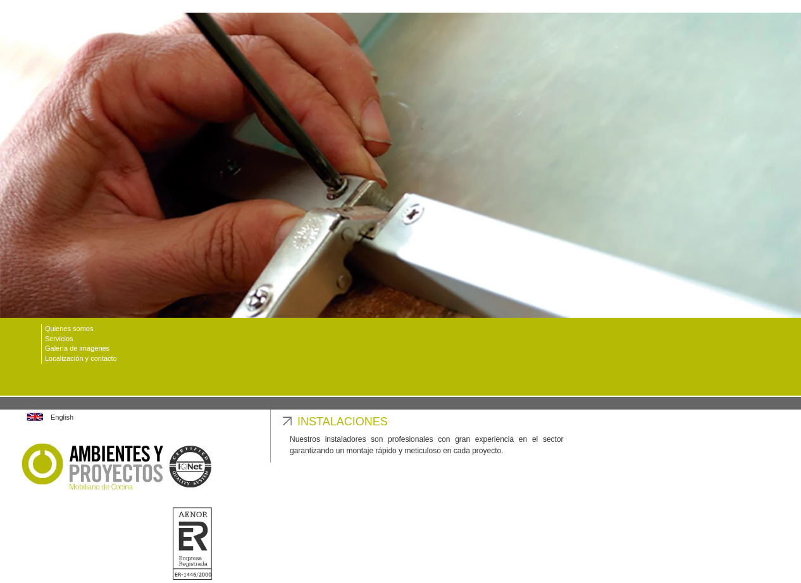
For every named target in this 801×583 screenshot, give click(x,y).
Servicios (59, 338)
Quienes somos (69, 328)
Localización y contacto (81, 358)
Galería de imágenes (77, 348)
